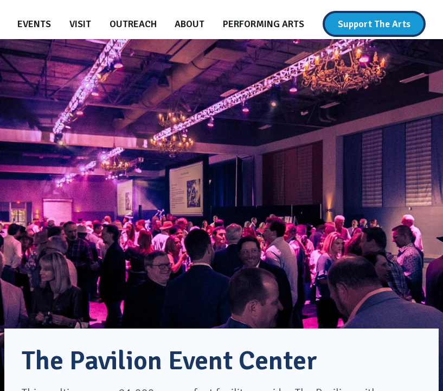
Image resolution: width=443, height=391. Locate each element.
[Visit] (80, 24)
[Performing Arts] (264, 24)
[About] (189, 24)
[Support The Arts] (374, 24)
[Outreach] (133, 24)
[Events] (34, 24)
